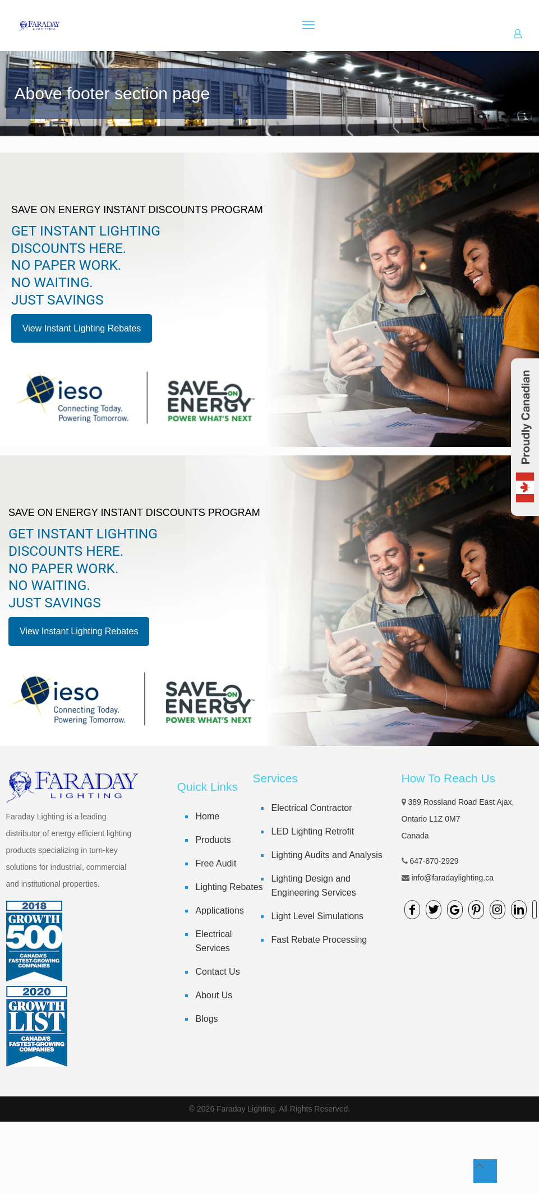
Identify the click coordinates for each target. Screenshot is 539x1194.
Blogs (207, 1019)
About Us (214, 995)
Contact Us (218, 971)
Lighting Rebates (229, 887)
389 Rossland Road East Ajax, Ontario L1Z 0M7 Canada (458, 818)
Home (208, 816)
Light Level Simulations (317, 916)
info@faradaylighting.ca (452, 877)
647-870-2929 (433, 860)
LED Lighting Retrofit (312, 831)
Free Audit (216, 863)
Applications (220, 910)
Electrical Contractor (311, 808)
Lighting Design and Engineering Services (313, 885)
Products (213, 840)
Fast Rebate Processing (319, 939)
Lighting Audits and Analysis (327, 855)
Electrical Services (214, 941)
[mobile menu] (308, 25)
